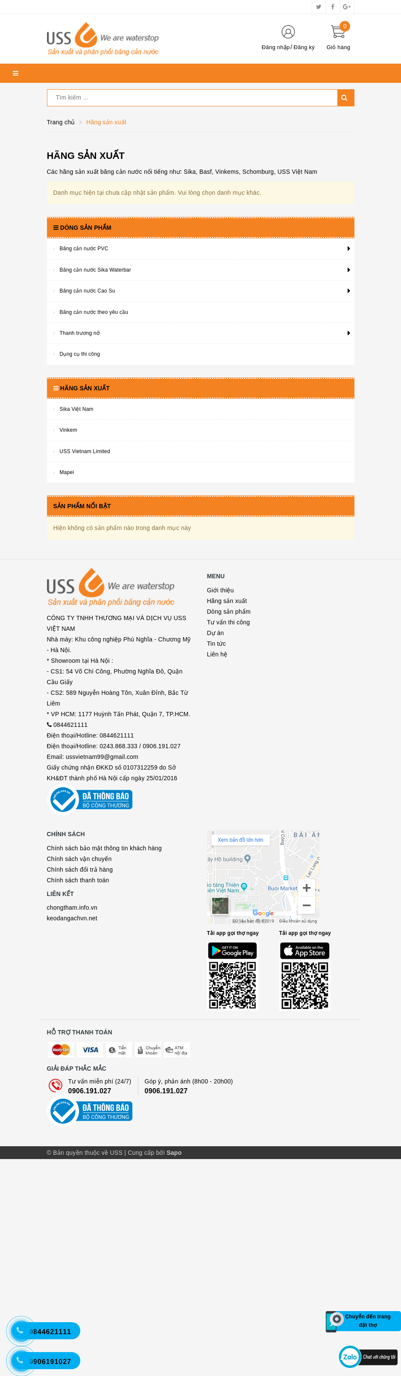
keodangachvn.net (72, 1061)
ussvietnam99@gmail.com (102, 846)
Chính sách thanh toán (78, 1022)
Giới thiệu (220, 590)
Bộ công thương (89, 916)
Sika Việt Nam (77, 409)
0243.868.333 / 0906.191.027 (140, 835)
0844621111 (70, 814)
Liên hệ (217, 654)
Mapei (67, 472)
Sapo (174, 1369)
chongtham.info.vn (72, 1050)
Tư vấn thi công (228, 622)
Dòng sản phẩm (229, 611)
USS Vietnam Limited (85, 451)
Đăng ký (304, 47)
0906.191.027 (89, 1255)
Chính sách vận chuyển (79, 1001)
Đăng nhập (276, 47)
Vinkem (68, 430)
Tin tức (216, 643)
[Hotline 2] (25, 1335)
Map (265, 1031)
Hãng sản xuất (227, 600)
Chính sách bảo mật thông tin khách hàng (104, 990)
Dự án (215, 632)
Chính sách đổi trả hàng (80, 1012)
